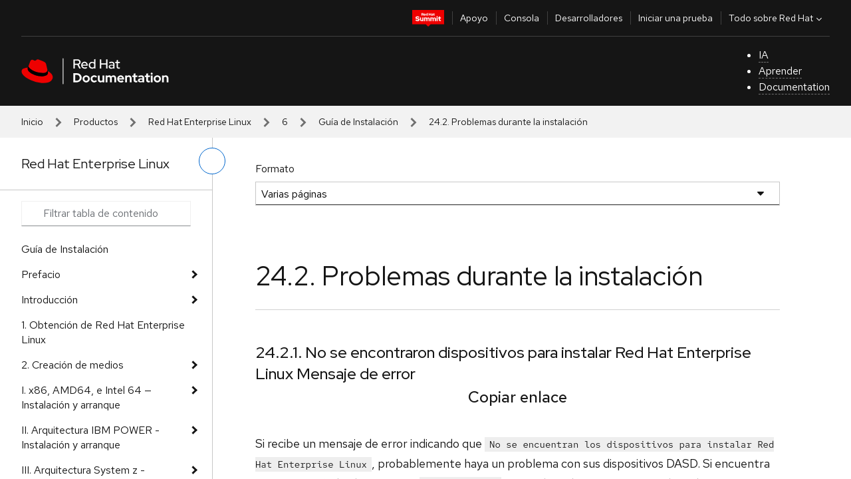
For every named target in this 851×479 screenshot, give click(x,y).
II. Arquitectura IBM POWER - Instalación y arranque (90, 437)
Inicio (32, 122)
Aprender (780, 71)
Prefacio (41, 274)
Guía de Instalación (358, 122)
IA (764, 55)
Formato (275, 169)
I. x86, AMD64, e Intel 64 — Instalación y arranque (86, 397)
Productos (96, 122)
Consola (521, 18)
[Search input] (106, 213)
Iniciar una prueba (675, 18)
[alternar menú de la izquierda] (212, 161)
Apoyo (474, 18)
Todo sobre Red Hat (777, 18)
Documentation (794, 87)
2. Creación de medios (72, 365)
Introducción (49, 300)
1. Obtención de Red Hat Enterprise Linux (103, 332)
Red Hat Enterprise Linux (199, 122)
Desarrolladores (588, 18)
